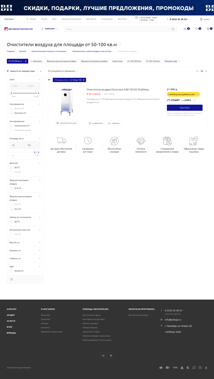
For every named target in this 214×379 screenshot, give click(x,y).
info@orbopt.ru (173, 319)
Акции (11, 315)
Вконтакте (103, 355)
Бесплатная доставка (138, 315)
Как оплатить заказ (91, 315)
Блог (10, 327)
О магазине (48, 309)
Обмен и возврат (90, 323)
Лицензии (45, 315)
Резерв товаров (90, 327)
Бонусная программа (141, 309)
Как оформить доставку (94, 319)
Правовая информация (52, 331)
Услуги (11, 321)
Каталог (12, 309)
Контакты (45, 327)
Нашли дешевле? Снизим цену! (97, 340)
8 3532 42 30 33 (178, 19)
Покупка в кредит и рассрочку (96, 335)
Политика (45, 319)
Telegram (111, 355)
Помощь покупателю (95, 309)
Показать (29, 279)
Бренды (11, 332)
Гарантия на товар (91, 331)
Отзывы (44, 323)
